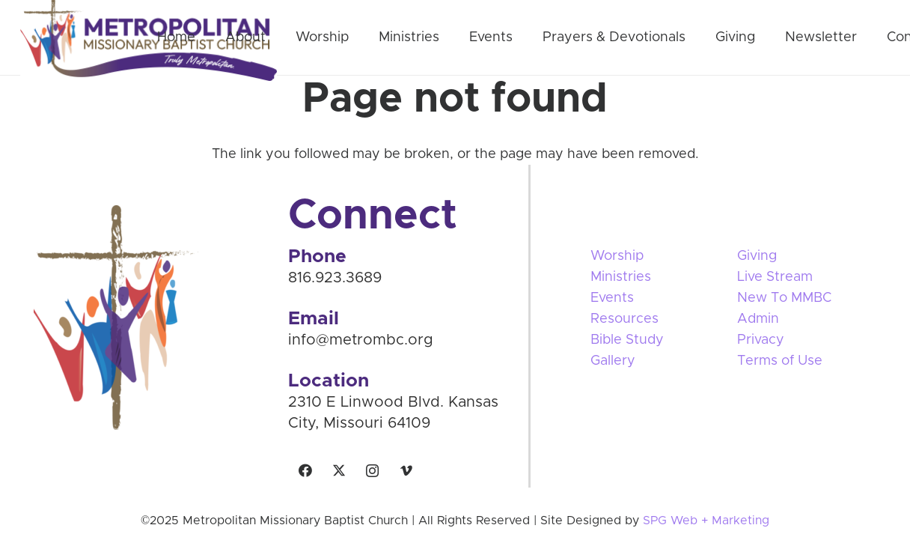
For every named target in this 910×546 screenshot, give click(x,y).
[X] (338, 471)
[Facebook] (305, 471)
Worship (617, 256)
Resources (624, 319)
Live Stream (775, 277)
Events (612, 298)
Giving (757, 256)
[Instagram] (372, 471)
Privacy (760, 340)
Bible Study (627, 340)
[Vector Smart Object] (153, 317)
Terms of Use (779, 361)
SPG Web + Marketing (706, 521)
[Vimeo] (406, 471)
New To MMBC (784, 298)
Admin (758, 319)
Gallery (612, 361)
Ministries (620, 277)
